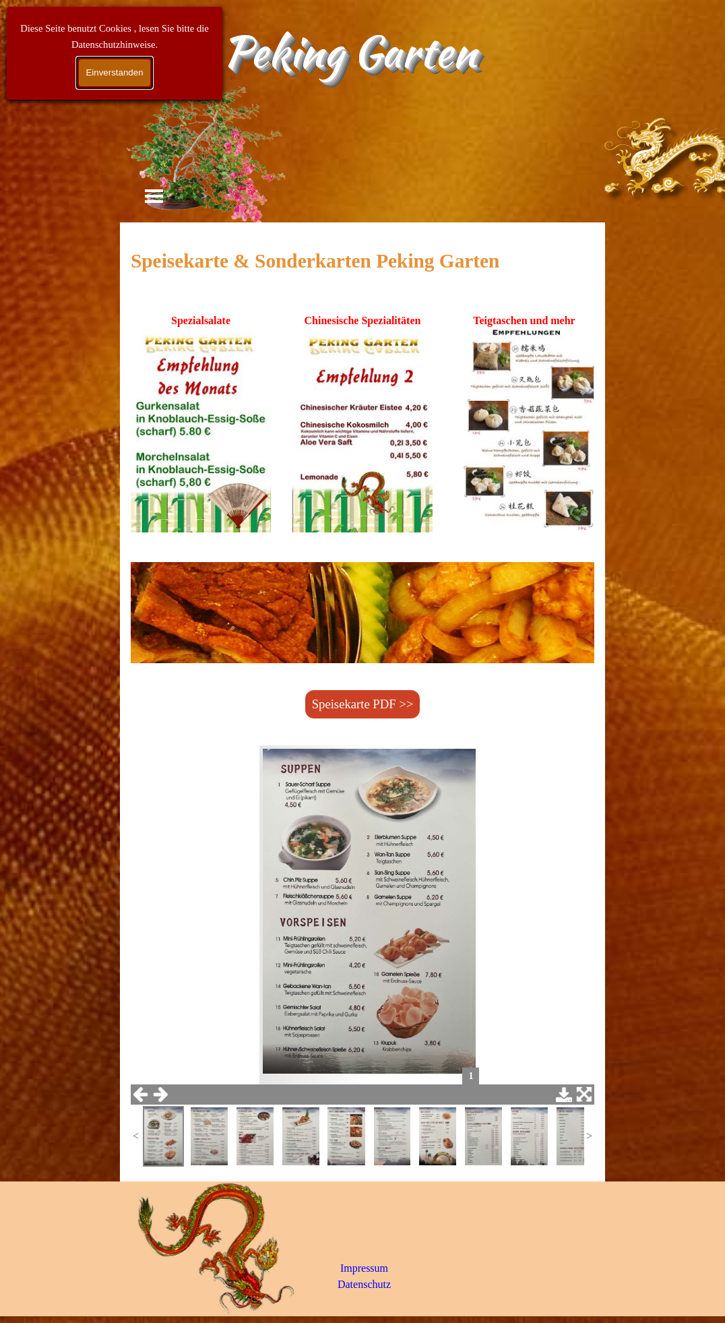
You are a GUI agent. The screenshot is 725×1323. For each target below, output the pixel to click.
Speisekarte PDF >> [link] (363, 704)
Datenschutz (364, 1284)
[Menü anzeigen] (154, 196)
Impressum (364, 1268)
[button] (201, 432)
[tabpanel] (362, 261)
